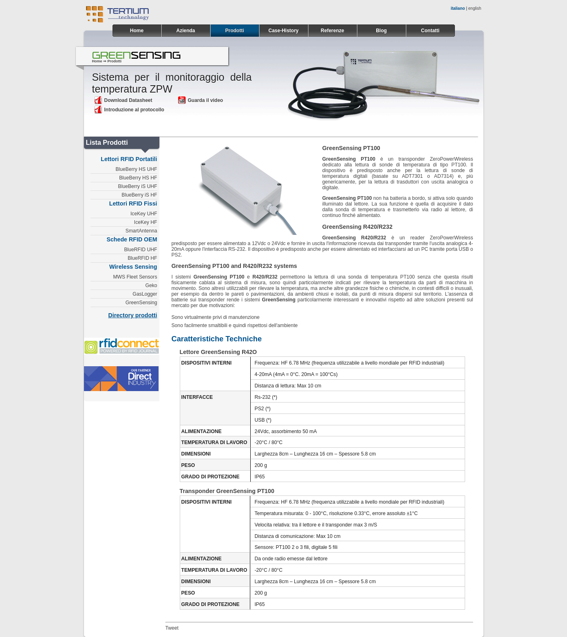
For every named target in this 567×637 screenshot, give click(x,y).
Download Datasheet (123, 100)
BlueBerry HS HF (138, 178)
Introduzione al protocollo (129, 110)
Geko (151, 285)
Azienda (185, 30)
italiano (458, 8)
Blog (381, 30)
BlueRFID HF (142, 258)
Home (136, 30)
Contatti (430, 30)
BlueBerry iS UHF (137, 186)
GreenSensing (141, 302)
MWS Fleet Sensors (135, 277)
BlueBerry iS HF (139, 195)
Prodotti (234, 30)
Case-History (283, 30)
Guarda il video (200, 100)
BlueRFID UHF (140, 249)
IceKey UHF (143, 214)
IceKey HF (145, 222)
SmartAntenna (141, 231)
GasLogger (144, 294)
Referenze (332, 30)
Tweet (172, 628)
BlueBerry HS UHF (136, 169)
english (474, 8)
